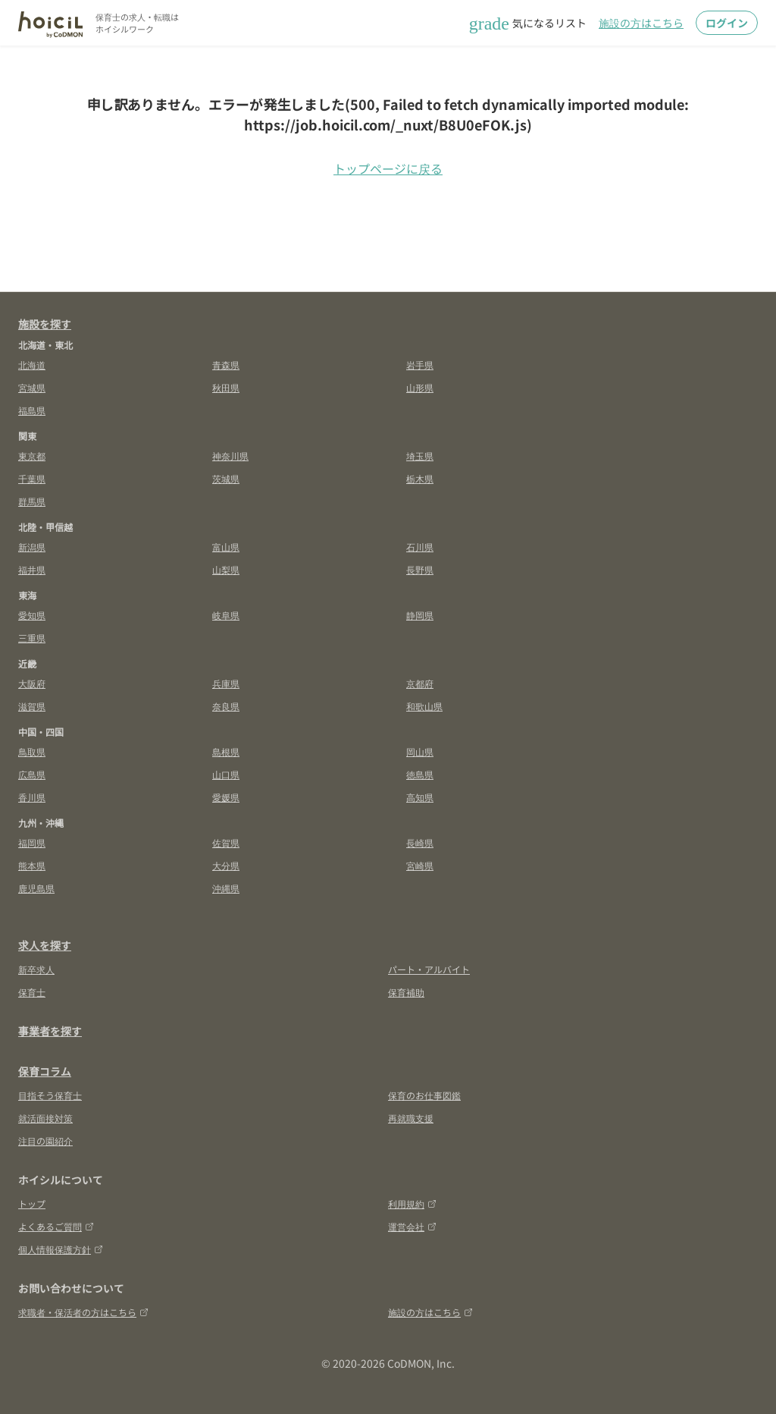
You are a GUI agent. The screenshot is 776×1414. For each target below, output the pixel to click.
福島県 (31, 410)
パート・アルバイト (429, 969)
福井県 (31, 569)
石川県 (419, 546)
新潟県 (31, 546)
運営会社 (412, 1226)
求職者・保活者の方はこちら (83, 1312)
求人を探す (44, 945)
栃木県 (419, 478)
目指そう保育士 (50, 1095)
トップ (31, 1203)
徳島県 (419, 774)
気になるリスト (528, 23)
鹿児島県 (36, 887)
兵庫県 (225, 683)
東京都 (31, 455)
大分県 (225, 865)
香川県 (31, 796)
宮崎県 (419, 865)
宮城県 (31, 387)
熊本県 (31, 865)
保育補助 (406, 991)
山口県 (225, 774)
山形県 (419, 387)
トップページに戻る (388, 168)
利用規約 (412, 1203)
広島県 (31, 774)
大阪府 (31, 683)
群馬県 (31, 501)
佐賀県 (225, 842)
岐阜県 (225, 614)
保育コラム (44, 1071)
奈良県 (225, 705)
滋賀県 (31, 705)
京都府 (419, 683)
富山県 (225, 546)
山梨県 (225, 569)
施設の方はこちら (641, 22)
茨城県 (225, 478)
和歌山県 (424, 705)
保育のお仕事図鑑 (424, 1095)
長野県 (419, 569)
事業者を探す (50, 1031)
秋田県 (225, 387)
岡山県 (419, 751)
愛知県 (31, 614)
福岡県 (31, 842)
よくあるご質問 (56, 1226)
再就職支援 (410, 1117)
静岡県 (419, 614)
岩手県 (419, 364)
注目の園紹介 (45, 1140)
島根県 (225, 751)
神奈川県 (230, 455)
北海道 (31, 364)
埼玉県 (419, 455)
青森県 (225, 364)
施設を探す (44, 324)
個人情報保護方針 (60, 1249)
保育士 (31, 991)
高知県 (419, 796)
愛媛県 (225, 796)
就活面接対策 (45, 1117)
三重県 (31, 637)
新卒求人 (36, 969)
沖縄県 (225, 887)
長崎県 (419, 842)
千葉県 (31, 478)
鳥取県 (31, 751)
